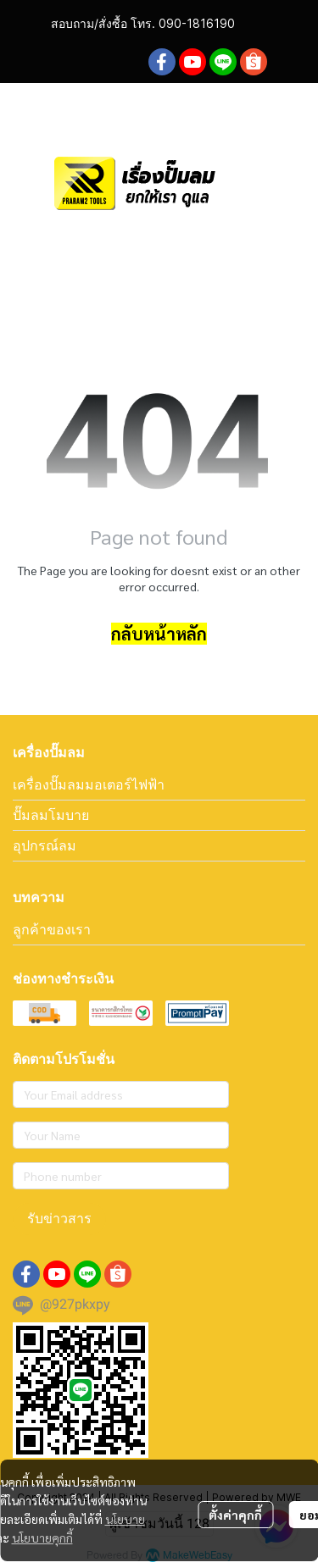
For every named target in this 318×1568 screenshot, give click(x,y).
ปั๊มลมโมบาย (51, 814)
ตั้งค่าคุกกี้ (235, 1514)
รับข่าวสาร (59, 1218)
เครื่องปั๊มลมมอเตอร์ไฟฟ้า (89, 784)
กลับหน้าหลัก (159, 634)
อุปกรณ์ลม (44, 845)
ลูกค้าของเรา (52, 929)
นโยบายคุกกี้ (42, 1537)
